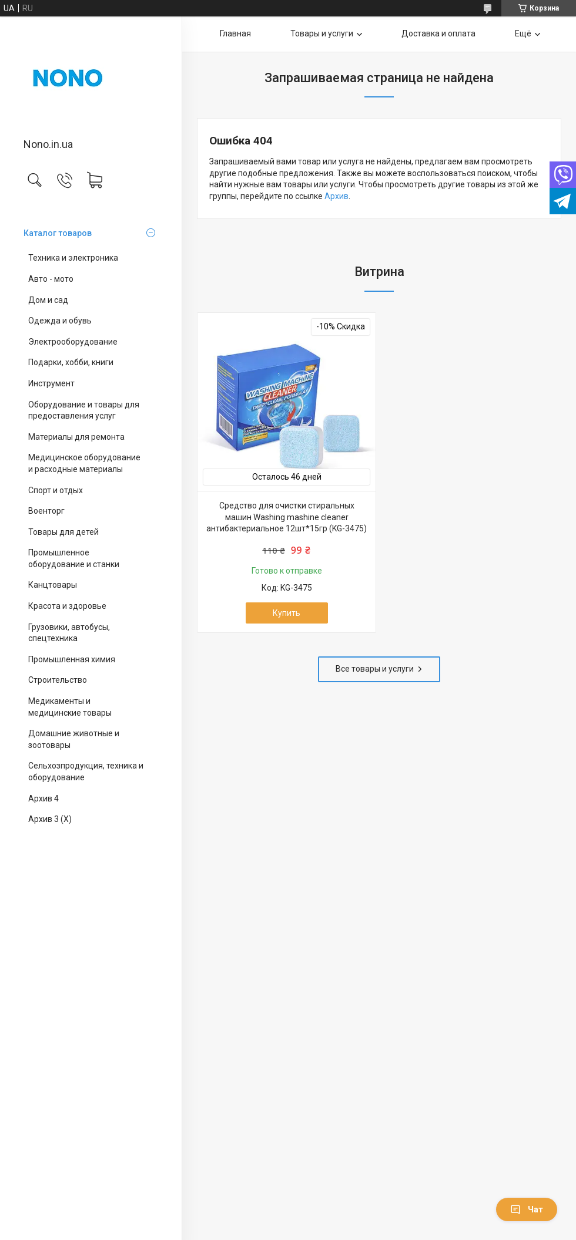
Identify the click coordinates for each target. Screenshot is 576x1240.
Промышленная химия (71, 659)
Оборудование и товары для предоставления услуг (83, 410)
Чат (526, 1209)
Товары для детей (63, 532)
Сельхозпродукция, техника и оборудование (85, 771)
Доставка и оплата (438, 33)
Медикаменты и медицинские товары (70, 706)
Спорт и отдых (55, 490)
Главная (235, 33)
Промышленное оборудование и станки (73, 558)
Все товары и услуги (375, 668)
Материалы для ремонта (76, 437)
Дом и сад (48, 300)
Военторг (46, 510)
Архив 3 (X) (50, 819)
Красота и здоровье (67, 606)
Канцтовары (52, 584)
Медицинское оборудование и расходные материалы (84, 463)
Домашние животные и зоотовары (73, 739)
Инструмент (51, 383)
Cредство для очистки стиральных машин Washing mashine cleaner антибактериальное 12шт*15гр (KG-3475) (286, 517)
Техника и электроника (73, 257)
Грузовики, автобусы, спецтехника (69, 632)
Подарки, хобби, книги (70, 362)
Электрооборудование (73, 341)
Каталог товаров (58, 233)
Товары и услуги (321, 33)
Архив (336, 196)
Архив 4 (43, 798)
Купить (286, 613)
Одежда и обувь (60, 320)
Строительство (57, 680)
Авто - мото (50, 279)
